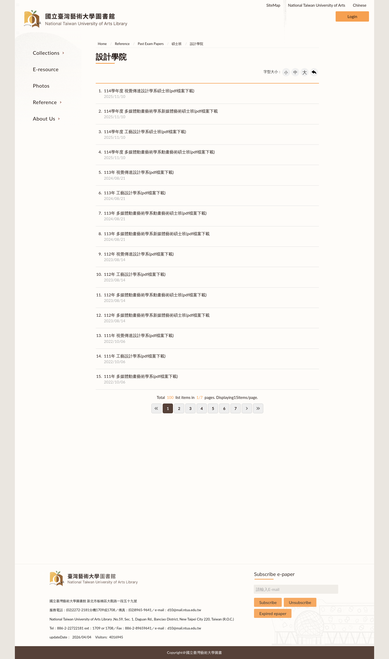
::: (17, 4)
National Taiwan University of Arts (316, 5)
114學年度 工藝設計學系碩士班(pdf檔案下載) (141, 134)
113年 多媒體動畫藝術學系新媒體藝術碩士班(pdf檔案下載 (153, 236)
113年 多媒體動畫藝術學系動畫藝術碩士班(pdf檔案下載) (151, 216)
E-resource (46, 69)
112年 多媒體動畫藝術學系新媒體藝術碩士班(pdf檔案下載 (153, 318)
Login (352, 16)
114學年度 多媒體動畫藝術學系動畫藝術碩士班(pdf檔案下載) (155, 155)
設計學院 (196, 44)
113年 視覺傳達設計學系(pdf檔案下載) (135, 175)
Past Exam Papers (151, 44)
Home (102, 44)
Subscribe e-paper (274, 574)
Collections (46, 53)
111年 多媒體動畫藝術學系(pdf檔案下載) (137, 379)
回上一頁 (314, 72)
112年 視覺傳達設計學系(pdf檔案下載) (135, 257)
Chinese (359, 5)
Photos (41, 86)
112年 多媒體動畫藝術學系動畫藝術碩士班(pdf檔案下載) (151, 298)
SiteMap (273, 5)
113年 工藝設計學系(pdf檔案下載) (131, 196)
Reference (45, 102)
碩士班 (177, 44)
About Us (44, 118)
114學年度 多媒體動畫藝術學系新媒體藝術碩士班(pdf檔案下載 (157, 114)
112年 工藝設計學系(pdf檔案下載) (131, 277)
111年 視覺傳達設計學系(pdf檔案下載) (135, 338)
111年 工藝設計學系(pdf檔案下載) (131, 359)
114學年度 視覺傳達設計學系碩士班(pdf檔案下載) (145, 93)
